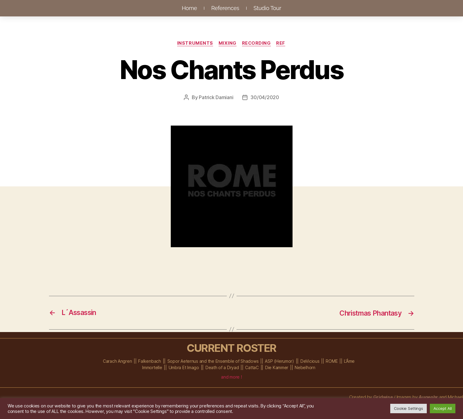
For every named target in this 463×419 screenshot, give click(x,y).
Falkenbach (149, 361)
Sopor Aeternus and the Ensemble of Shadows (213, 361)
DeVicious (310, 361)
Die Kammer (276, 367)
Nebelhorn (305, 367)
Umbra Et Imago (184, 367)
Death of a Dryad (222, 367)
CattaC (251, 367)
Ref (282, 43)
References (225, 8)
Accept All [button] (442, 408)
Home (189, 8)
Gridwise (382, 397)
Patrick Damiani (216, 98)
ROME (332, 361)
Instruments (194, 43)
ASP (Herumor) (279, 361)
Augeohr (428, 397)
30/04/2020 (265, 98)
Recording (257, 43)
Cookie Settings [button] (408, 408)
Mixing (227, 43)
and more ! (231, 376)
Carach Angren (117, 361)
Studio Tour (267, 8)
